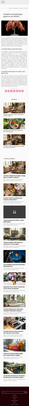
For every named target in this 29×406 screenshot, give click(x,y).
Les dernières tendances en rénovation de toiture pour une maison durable (14, 376)
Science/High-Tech (14, 400)
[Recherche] (13, 392)
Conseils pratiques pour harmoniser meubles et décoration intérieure (13, 310)
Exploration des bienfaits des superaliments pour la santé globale (13, 131)
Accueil (2, 8)
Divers (6, 8)
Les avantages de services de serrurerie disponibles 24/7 (14, 265)
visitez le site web (16, 54)
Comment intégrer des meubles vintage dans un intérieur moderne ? (13, 115)
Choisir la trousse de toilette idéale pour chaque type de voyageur (13, 354)
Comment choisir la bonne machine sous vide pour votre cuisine (13, 332)
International (14, 397)
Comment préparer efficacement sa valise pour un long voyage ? (13, 243)
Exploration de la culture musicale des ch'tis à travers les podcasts (14, 287)
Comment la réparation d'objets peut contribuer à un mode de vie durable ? (13, 147)
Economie (14, 395)
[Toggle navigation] (3, 2)
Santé (14, 398)
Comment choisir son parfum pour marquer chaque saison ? (12, 198)
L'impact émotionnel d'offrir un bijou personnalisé (13, 221)
